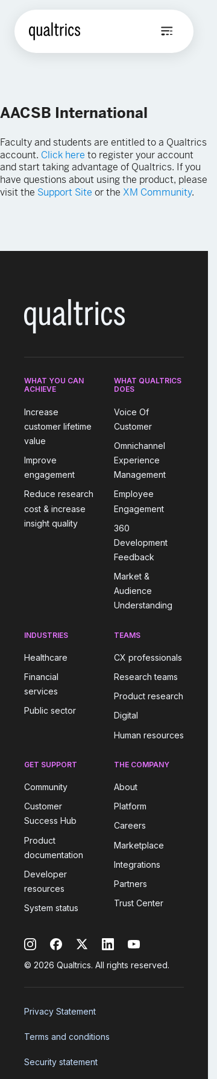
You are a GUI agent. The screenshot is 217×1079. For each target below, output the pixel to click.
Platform (130, 806)
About (125, 787)
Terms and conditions (67, 1036)
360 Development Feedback (141, 542)
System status (51, 908)
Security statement (61, 1062)
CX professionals (148, 657)
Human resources (149, 735)
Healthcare (46, 657)
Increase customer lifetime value (58, 426)
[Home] (54, 31)
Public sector (50, 711)
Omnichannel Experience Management (140, 460)
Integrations (137, 864)
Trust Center (138, 903)
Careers (130, 826)
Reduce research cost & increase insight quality (58, 508)
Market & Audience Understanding (143, 590)
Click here (63, 155)
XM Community (157, 192)
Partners (130, 884)
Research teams (146, 677)
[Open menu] (167, 31)
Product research (148, 696)
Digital (126, 716)
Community (46, 787)
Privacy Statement (60, 1011)
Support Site (64, 192)
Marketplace (139, 845)
